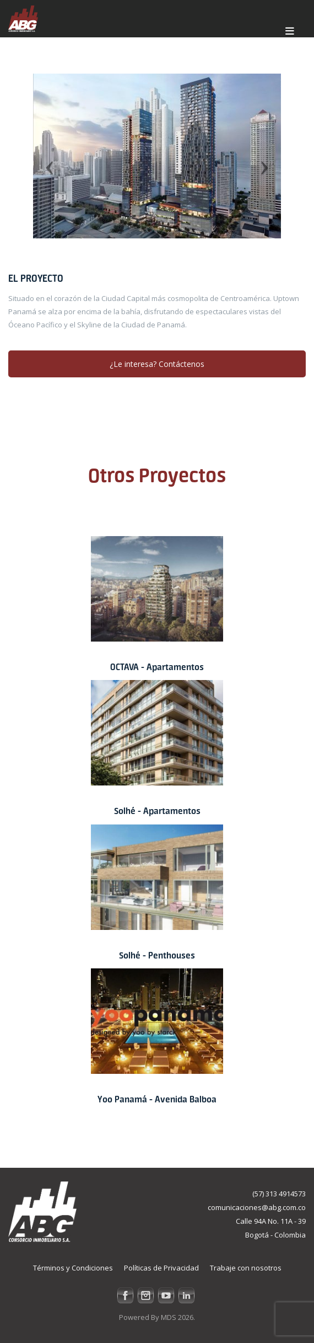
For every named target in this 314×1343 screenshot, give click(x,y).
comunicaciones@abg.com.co (257, 1207)
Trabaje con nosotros (245, 1268)
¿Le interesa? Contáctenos (157, 364)
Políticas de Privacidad (161, 1268)
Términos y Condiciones (73, 1268)
